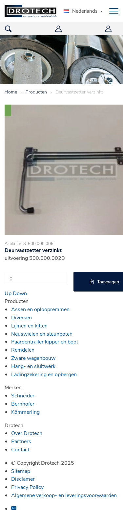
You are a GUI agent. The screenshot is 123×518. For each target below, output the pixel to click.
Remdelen (22, 349)
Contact (20, 449)
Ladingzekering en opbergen (44, 374)
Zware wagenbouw (33, 357)
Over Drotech (26, 432)
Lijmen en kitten (29, 325)
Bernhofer (22, 403)
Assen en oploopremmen (40, 309)
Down (20, 293)
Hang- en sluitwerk (33, 365)
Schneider (22, 395)
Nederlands (80, 11)
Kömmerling (25, 411)
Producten (36, 92)
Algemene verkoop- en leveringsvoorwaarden (64, 495)
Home (11, 92)
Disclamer (23, 478)
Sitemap (20, 470)
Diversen (21, 317)
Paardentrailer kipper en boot (44, 341)
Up (8, 293)
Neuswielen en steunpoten (41, 333)
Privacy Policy (27, 486)
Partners (21, 441)
